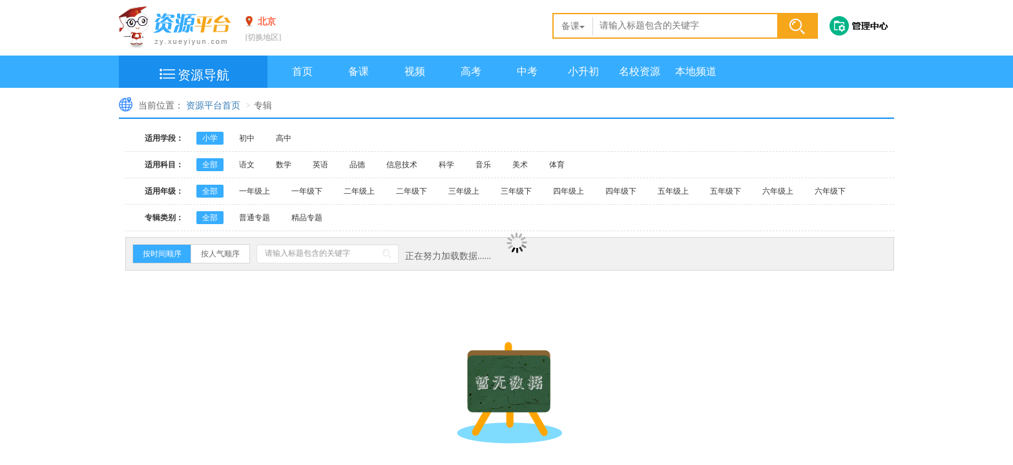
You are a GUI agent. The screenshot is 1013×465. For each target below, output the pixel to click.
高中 (283, 138)
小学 (210, 138)
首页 (302, 71)
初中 (247, 138)
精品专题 (306, 217)
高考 (471, 71)
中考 (527, 71)
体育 (557, 164)
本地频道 (695, 71)
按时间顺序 (162, 253)
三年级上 (463, 191)
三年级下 (516, 191)
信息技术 (401, 164)
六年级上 (777, 191)
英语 (320, 164)
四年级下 (620, 191)
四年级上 (568, 191)
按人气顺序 (220, 253)
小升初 (583, 71)
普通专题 (254, 217)
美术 (520, 164)
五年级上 (673, 191)
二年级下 (411, 191)
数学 (283, 164)
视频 (414, 71)
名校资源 (639, 71)
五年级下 (725, 191)
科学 (446, 164)
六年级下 (830, 191)
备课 (573, 26)
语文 (247, 164)
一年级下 (306, 191)
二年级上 (359, 191)
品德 (357, 164)
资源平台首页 (213, 105)
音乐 (483, 164)
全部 (210, 164)
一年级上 (254, 191)
